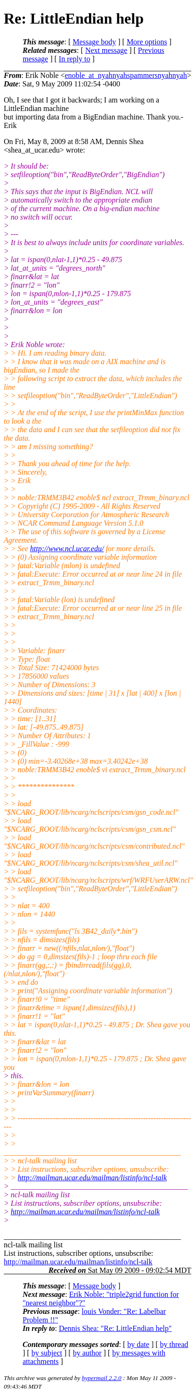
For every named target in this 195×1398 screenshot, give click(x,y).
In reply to (74, 59)
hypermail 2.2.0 (102, 1377)
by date (138, 1344)
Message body (94, 42)
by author (87, 1353)
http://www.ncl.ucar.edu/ (67, 549)
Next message (106, 50)
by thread (174, 1344)
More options (147, 42)
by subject (47, 1353)
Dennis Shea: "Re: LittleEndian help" (115, 1328)
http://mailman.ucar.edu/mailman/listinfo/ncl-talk (92, 1178)
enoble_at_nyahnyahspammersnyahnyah (126, 75)
